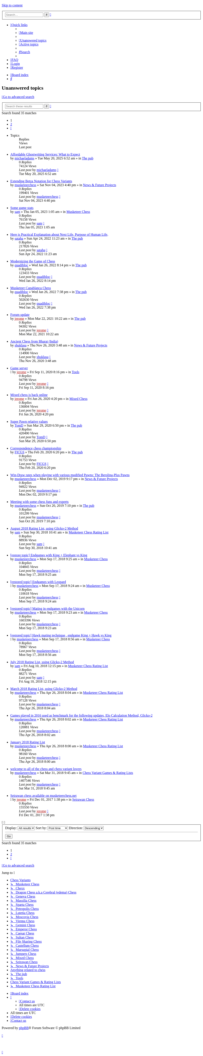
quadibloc (21, 265)
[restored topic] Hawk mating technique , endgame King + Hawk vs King (60, 635)
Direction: (86, 828)
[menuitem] (26, 32)
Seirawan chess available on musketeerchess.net (43, 795)
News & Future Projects (99, 185)
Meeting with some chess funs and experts (39, 502)
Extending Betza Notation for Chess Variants (41, 181)
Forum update (19, 315)
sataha (19, 238)
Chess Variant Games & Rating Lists (108, 773)
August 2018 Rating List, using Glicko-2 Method (44, 528)
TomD (19, 425)
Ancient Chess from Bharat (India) (34, 341)
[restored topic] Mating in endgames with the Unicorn (47, 608)
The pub (87, 158)
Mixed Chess (78, 399)
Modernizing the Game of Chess (32, 261)
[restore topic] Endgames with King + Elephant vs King (48, 555)
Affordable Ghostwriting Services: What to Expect (45, 154)
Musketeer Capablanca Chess (30, 288)
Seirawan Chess (83, 799)
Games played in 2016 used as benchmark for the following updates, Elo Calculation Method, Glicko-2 (81, 715)
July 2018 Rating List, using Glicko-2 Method (42, 662)
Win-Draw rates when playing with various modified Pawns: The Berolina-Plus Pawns (70, 475)
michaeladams (24, 158)
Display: (20, 828)
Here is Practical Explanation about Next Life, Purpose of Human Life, (59, 234)
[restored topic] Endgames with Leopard (38, 582)
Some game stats (22, 208)
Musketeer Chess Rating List (88, 532)
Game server (19, 368)
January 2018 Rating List (27, 742)
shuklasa (20, 345)
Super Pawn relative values (29, 421)
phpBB (24, 1028)
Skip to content (12, 5)
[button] (11, 128)
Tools (75, 372)
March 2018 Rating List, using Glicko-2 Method (43, 689)
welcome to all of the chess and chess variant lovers (46, 769)
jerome (19, 318)
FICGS (19, 452)
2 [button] (11, 124)
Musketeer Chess (78, 212)
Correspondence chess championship (35, 448)
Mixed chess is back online (29, 395)
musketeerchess (25, 185)
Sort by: (52, 828)
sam (17, 212)
